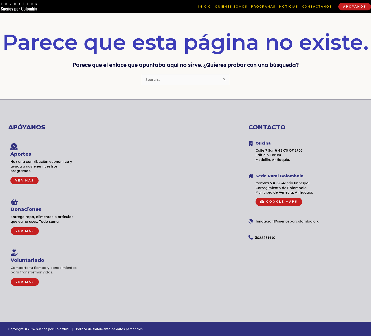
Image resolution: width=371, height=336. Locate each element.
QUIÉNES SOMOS (231, 6)
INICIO (204, 6)
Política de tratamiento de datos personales (109, 329)
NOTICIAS (288, 6)
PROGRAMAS (263, 6)
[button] (354, 6)
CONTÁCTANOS (317, 6)
